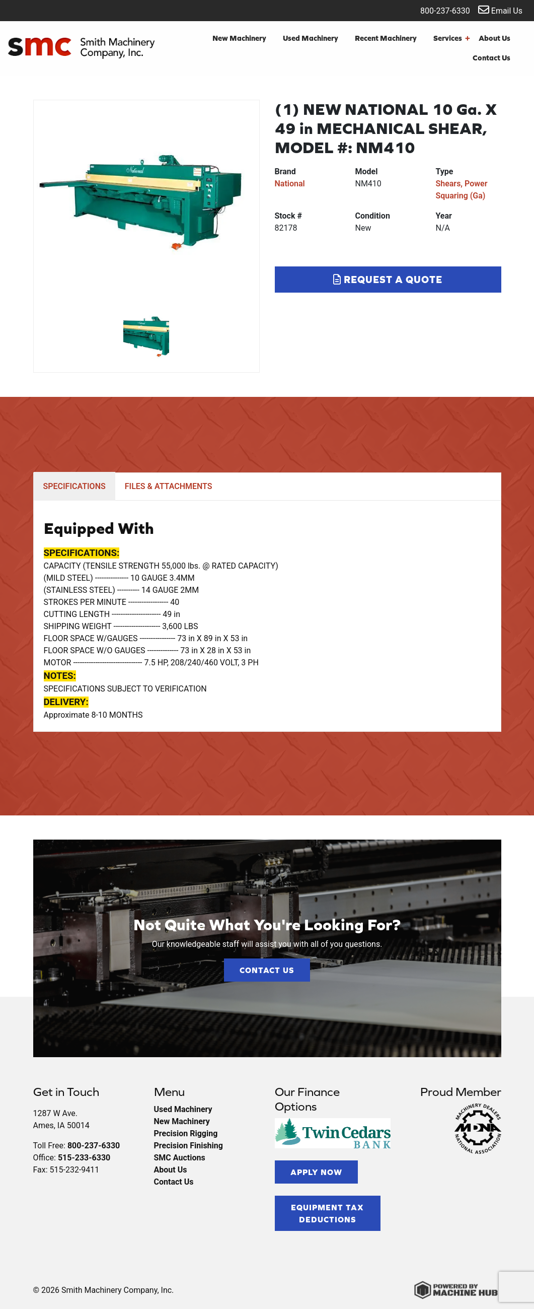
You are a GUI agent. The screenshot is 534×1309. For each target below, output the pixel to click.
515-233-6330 (84, 1157)
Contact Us (491, 57)
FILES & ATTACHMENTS (168, 486)
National (290, 183)
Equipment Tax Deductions (327, 1213)
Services (451, 38)
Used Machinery (310, 38)
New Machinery (239, 38)
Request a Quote (387, 279)
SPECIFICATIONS (74, 486)
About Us (494, 38)
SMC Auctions (179, 1157)
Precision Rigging (186, 1133)
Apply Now (316, 1172)
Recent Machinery (386, 38)
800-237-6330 (438, 10)
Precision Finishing (188, 1145)
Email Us (500, 10)
